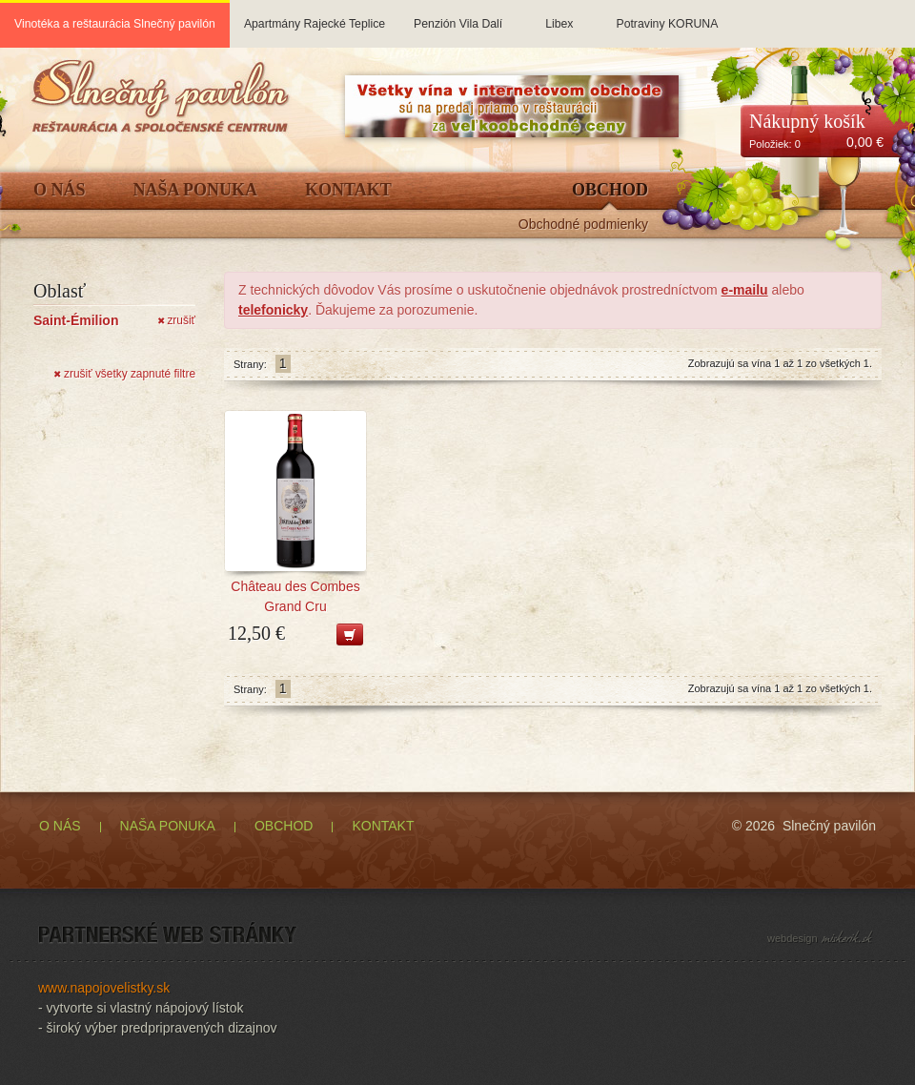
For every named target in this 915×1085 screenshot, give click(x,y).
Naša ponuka (195, 190)
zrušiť (176, 320)
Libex (559, 15)
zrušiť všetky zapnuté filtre (124, 373)
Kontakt (348, 190)
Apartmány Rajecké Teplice (314, 15)
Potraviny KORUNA (666, 15)
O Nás (59, 190)
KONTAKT (383, 825)
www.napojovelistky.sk (104, 987)
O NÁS (60, 825)
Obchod (610, 190)
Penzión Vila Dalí (458, 15)
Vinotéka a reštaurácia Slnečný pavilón (114, 24)
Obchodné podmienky (583, 224)
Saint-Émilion (75, 320)
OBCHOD (283, 825)
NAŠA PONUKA (167, 825)
